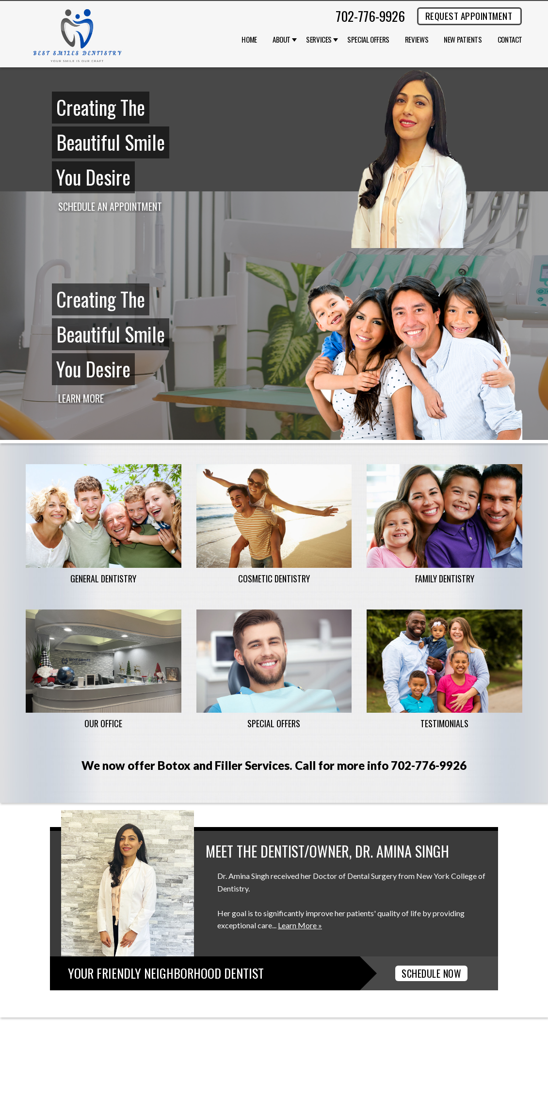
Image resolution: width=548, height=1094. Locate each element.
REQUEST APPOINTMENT (468, 15)
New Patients (463, 40)
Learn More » (300, 925)
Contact (510, 40)
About (281, 40)
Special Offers (368, 40)
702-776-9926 (370, 16)
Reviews (416, 40)
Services (319, 40)
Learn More (81, 398)
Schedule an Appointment (110, 206)
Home (249, 40)
